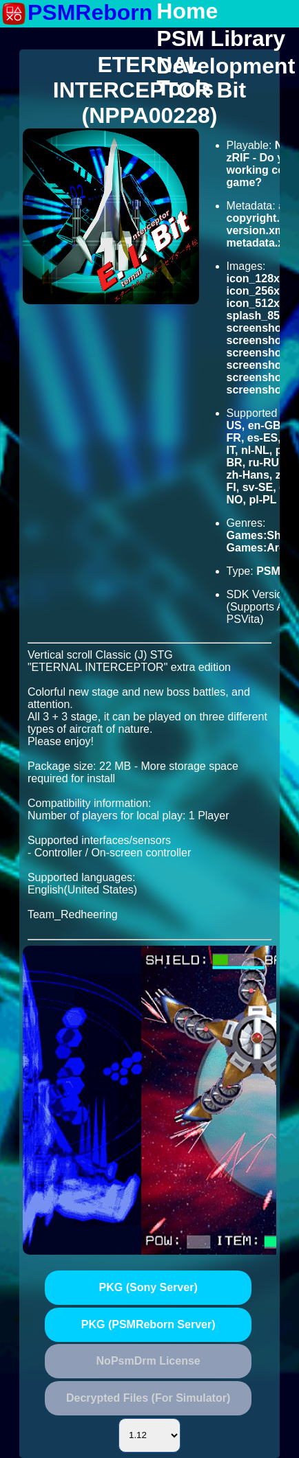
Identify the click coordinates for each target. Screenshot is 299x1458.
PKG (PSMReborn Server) (148, 1324)
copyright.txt (260, 218)
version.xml (257, 230)
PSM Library (220, 39)
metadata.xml (262, 243)
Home (187, 11)
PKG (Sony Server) (148, 1287)
